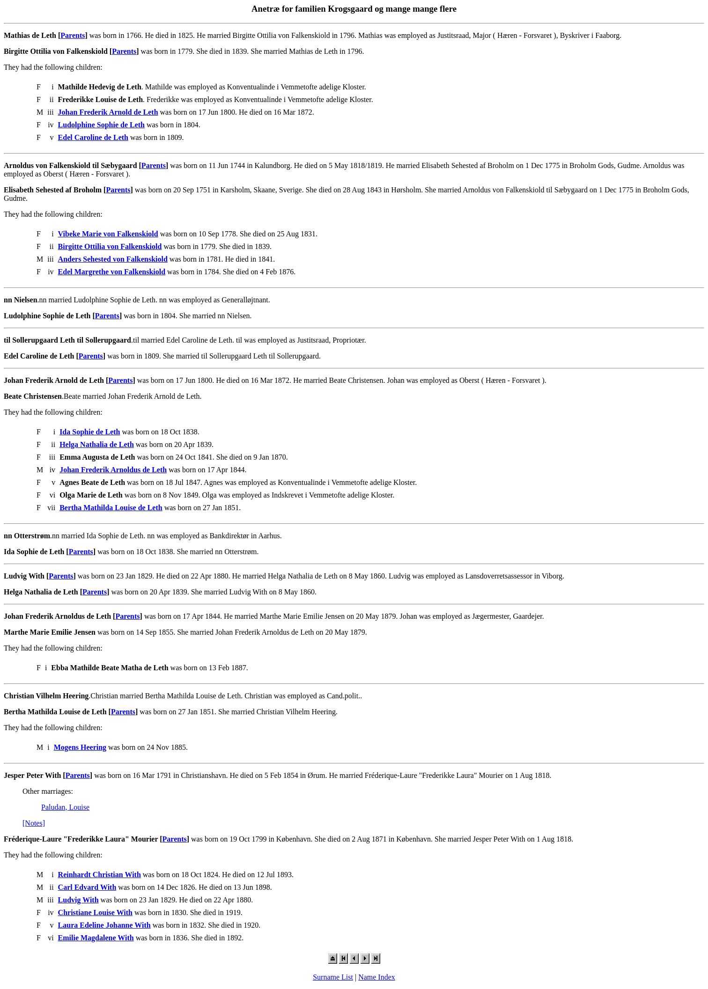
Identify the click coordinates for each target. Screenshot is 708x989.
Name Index (376, 977)
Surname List (333, 977)
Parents (72, 35)
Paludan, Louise (65, 807)
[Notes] (33, 823)
